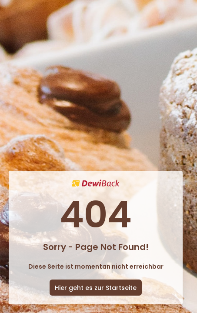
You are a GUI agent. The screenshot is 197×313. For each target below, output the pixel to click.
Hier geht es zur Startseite (96, 287)
